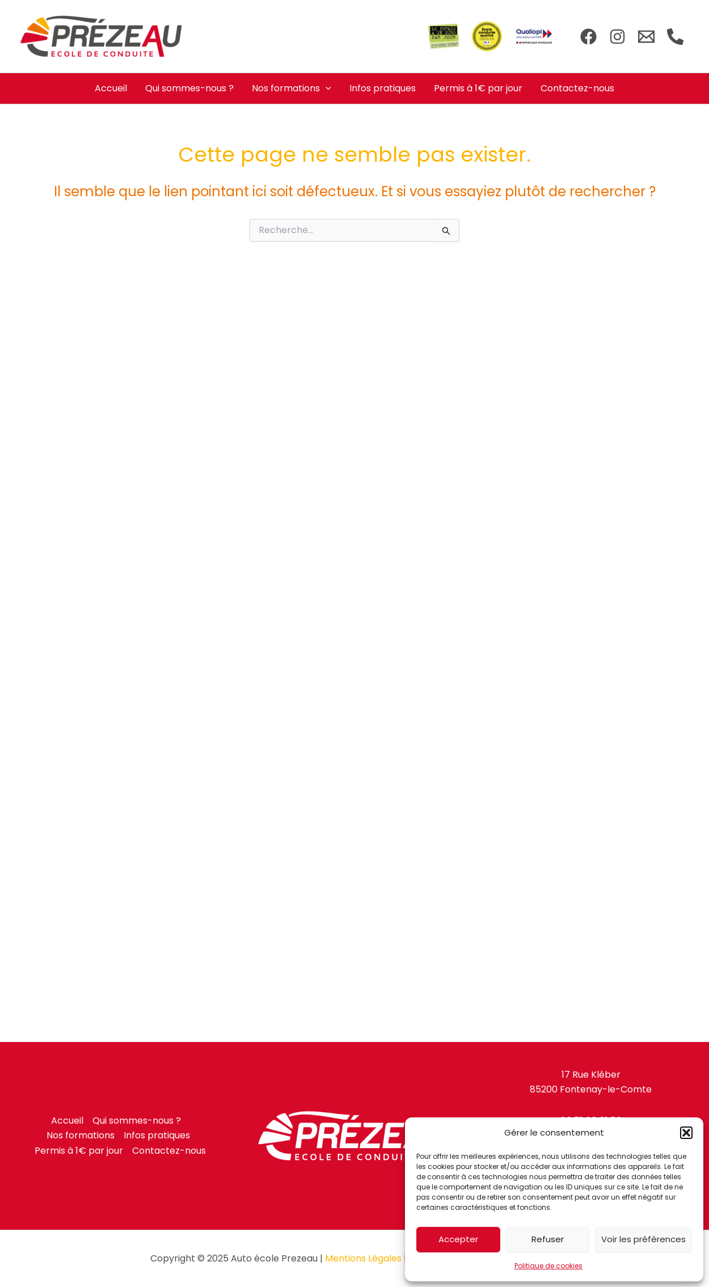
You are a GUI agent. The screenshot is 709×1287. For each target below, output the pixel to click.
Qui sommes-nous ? (189, 88)
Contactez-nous (577, 88)
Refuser (547, 1239)
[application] (325, 88)
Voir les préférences (643, 1239)
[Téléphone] (675, 36)
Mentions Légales (363, 1258)
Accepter (458, 1239)
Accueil (111, 88)
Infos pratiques (382, 88)
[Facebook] (588, 36)
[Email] (646, 36)
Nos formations (291, 88)
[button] (686, 1132)
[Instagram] (617, 36)
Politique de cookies (548, 1266)
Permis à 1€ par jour (478, 88)
